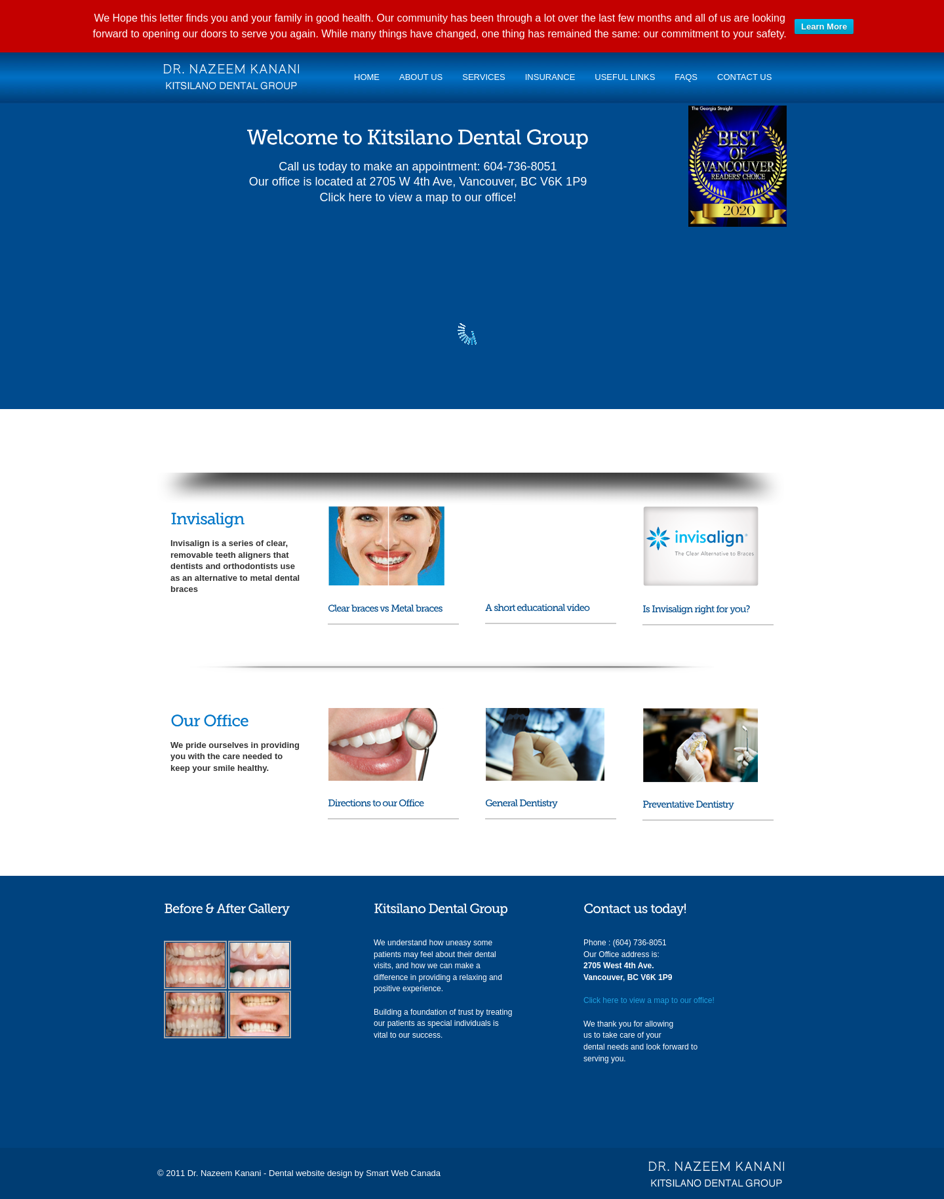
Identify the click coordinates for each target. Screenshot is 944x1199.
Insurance (550, 77)
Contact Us (744, 77)
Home (367, 77)
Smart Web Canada (403, 1173)
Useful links (625, 77)
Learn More (824, 26)
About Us (420, 77)
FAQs (686, 77)
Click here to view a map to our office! (418, 197)
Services (483, 77)
